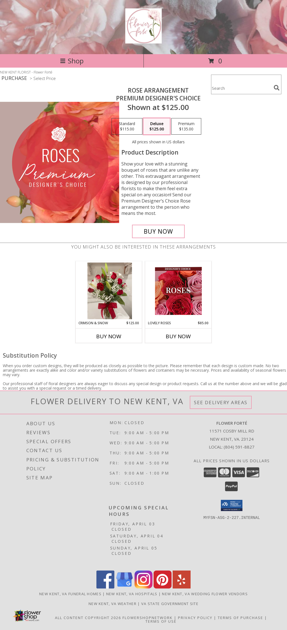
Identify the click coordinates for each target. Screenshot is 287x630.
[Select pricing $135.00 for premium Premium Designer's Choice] (186, 126)
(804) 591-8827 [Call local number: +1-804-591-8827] (239, 447)
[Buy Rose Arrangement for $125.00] (158, 231)
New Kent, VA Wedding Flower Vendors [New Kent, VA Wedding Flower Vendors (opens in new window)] (205, 593)
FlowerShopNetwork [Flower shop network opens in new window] (147, 617)
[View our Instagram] (143, 587)
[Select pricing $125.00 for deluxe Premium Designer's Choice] (157, 126)
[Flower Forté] (143, 40)
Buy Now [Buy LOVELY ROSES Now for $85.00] (178, 336)
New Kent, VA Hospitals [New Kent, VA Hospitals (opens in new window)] (132, 593)
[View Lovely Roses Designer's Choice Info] (178, 291)
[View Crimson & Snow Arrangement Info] (108, 291)
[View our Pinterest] (163, 587)
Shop (72, 60)
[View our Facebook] (105, 587)
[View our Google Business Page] (124, 587)
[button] (231, 505)
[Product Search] (241, 88)
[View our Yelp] (182, 587)
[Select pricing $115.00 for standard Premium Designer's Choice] (127, 126)
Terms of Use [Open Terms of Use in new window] (161, 621)
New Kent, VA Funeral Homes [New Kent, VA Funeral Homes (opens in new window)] (70, 593)
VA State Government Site (169, 603)
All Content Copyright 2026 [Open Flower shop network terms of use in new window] (88, 617)
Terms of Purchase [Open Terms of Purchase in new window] (240, 617)
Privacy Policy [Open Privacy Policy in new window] (195, 617)
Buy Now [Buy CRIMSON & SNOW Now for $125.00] (108, 336)
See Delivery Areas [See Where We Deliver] (220, 402)
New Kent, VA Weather (112, 603)
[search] (276, 88)
